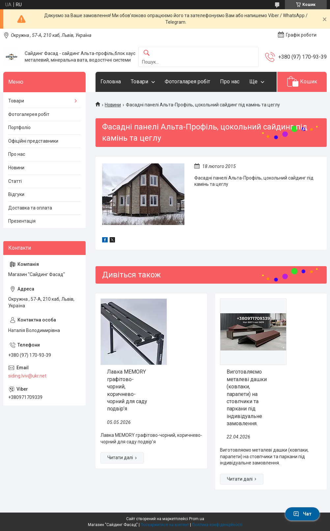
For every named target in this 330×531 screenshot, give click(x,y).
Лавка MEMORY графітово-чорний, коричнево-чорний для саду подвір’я (127, 390)
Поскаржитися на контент (165, 524)
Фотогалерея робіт (28, 114)
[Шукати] (146, 53)
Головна (110, 81)
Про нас (229, 81)
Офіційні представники (33, 141)
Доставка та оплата (30, 207)
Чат (302, 514)
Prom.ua (196, 519)
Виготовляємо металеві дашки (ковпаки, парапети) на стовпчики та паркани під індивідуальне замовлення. (247, 398)
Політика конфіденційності (217, 524)
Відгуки (16, 194)
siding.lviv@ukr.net (27, 375)
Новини (113, 104)
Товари (139, 81)
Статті (15, 181)
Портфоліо (19, 127)
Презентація (22, 221)
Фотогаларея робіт (187, 81)
